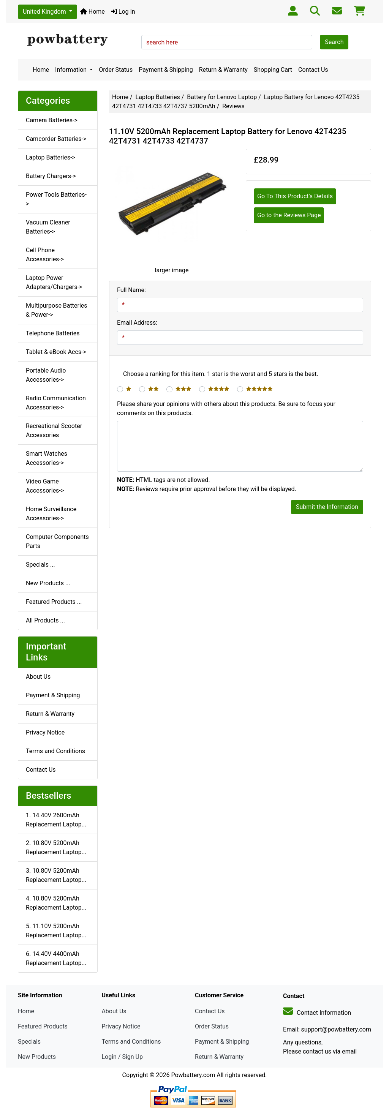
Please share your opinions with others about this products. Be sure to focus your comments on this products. (226, 408)
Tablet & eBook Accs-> (56, 351)
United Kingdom (45, 11)
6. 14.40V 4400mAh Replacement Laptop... (56, 958)
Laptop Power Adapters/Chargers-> (54, 282)
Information (71, 69)
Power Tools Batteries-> (56, 199)
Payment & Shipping (166, 69)
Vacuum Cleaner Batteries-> (48, 227)
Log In (123, 11)
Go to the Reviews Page (289, 215)
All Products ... (45, 620)
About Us (38, 676)
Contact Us (313, 69)
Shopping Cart (273, 69)
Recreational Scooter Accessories (54, 430)
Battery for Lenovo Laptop (222, 97)
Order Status (116, 69)
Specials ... (40, 564)
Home (92, 11)
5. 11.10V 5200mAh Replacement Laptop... (56, 931)
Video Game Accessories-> (45, 486)
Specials (29, 1041)
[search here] (226, 42)
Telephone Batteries (53, 333)
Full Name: (131, 290)
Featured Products (43, 1026)
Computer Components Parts (57, 541)
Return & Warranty (223, 69)
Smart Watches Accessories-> (46, 458)
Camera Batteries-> (51, 120)
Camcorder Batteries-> (56, 138)
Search (334, 42)
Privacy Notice (45, 732)
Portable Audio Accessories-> (46, 375)
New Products (37, 1056)
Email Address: (137, 322)
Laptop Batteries (158, 97)
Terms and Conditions (55, 751)
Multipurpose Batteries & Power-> (56, 310)
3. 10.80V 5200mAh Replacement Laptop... (56, 875)
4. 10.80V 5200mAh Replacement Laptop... (56, 903)
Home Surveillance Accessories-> (51, 514)
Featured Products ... (54, 601)
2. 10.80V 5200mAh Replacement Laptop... (56, 847)
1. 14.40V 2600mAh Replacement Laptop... (56, 820)
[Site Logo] (77, 40)
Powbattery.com (193, 1075)
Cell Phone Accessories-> (45, 254)
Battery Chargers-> (51, 176)
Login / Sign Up (122, 1056)
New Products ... (48, 583)
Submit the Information (327, 506)
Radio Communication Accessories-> (56, 403)
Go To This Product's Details (295, 196)
